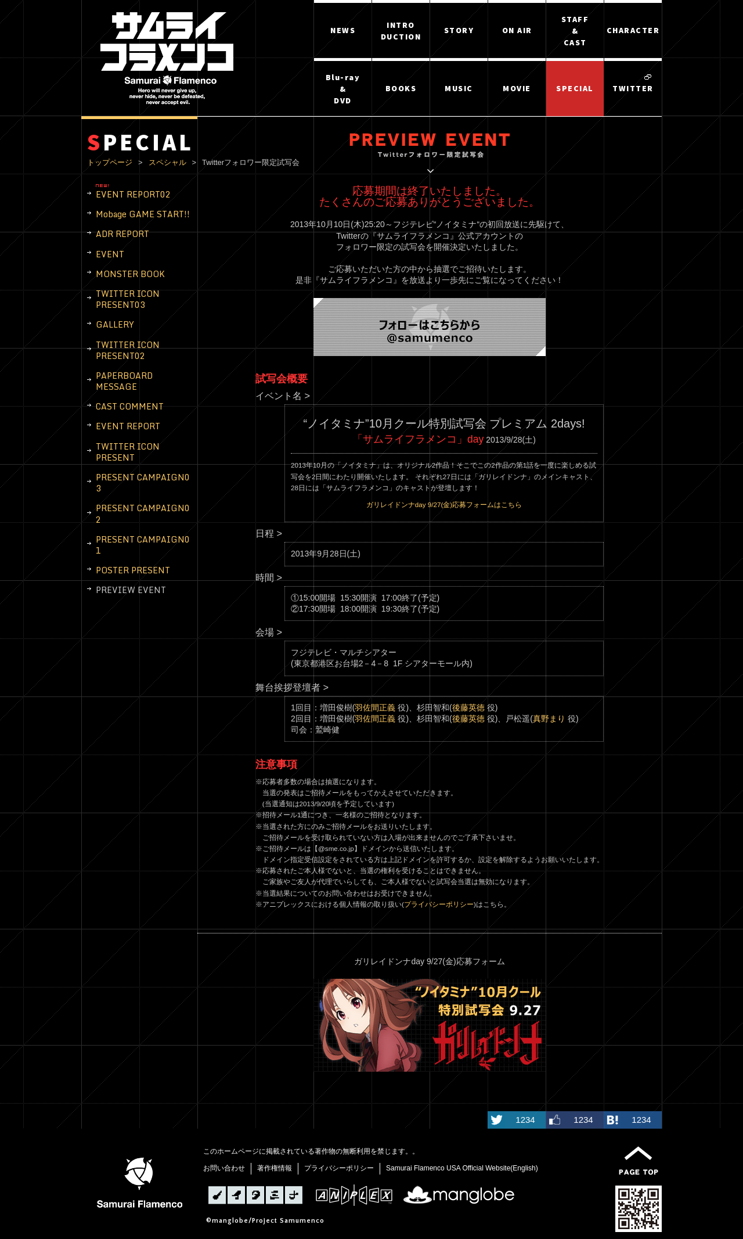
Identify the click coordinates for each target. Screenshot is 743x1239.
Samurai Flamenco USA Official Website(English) (462, 1168)
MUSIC (459, 88)
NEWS (342, 30)
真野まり (549, 718)
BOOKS (401, 88)
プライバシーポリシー (439, 904)
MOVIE (517, 88)
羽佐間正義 (375, 707)
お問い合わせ (224, 1168)
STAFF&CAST (575, 31)
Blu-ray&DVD (343, 89)
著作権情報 (274, 1168)
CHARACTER (633, 30)
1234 (525, 1120)
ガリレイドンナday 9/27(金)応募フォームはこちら (444, 504)
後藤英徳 (468, 707)
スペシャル (167, 162)
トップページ (109, 162)
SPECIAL (575, 88)
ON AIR (517, 30)
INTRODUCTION (401, 31)
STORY (459, 30)
